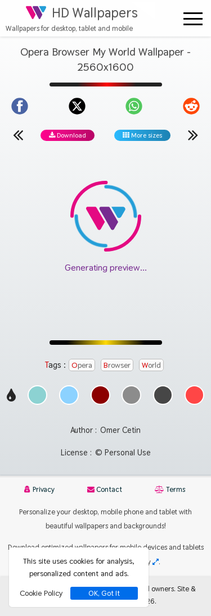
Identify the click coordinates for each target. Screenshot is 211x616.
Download (67, 135)
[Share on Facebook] (19, 106)
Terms (170, 489)
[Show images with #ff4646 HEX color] (194, 402)
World (151, 365)
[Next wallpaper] (193, 135)
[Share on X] (77, 106)
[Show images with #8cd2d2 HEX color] (37, 402)
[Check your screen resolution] (155, 562)
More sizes (142, 135)
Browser (117, 365)
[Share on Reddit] (191, 106)
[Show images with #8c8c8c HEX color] (131, 402)
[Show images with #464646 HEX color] (163, 402)
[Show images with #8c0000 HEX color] (100, 402)
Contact (104, 489)
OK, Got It (104, 593)
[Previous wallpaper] (18, 135)
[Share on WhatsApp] (133, 106)
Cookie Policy (41, 593)
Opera (81, 365)
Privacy (39, 489)
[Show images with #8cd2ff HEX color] (69, 402)
